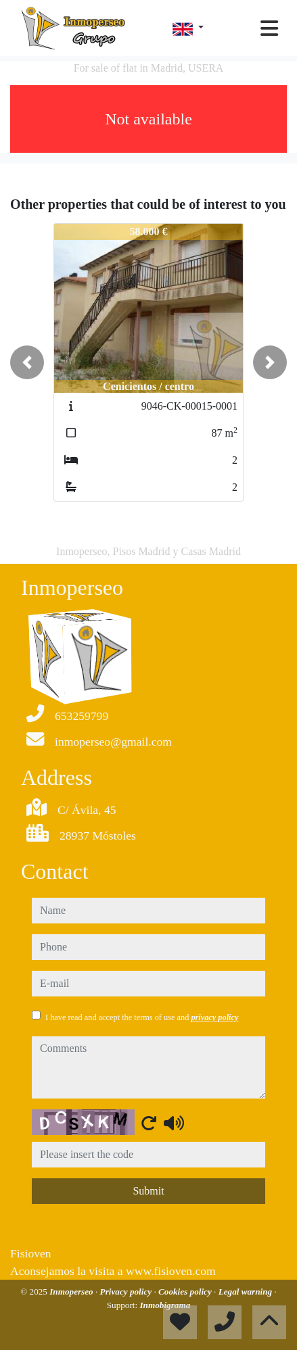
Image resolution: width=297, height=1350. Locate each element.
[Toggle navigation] (269, 28)
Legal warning (247, 1291)
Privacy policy (127, 1291)
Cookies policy (186, 1291)
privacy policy (214, 1017)
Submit (148, 1191)
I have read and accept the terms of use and (141, 1017)
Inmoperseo (72, 1291)
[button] (27, 362)
